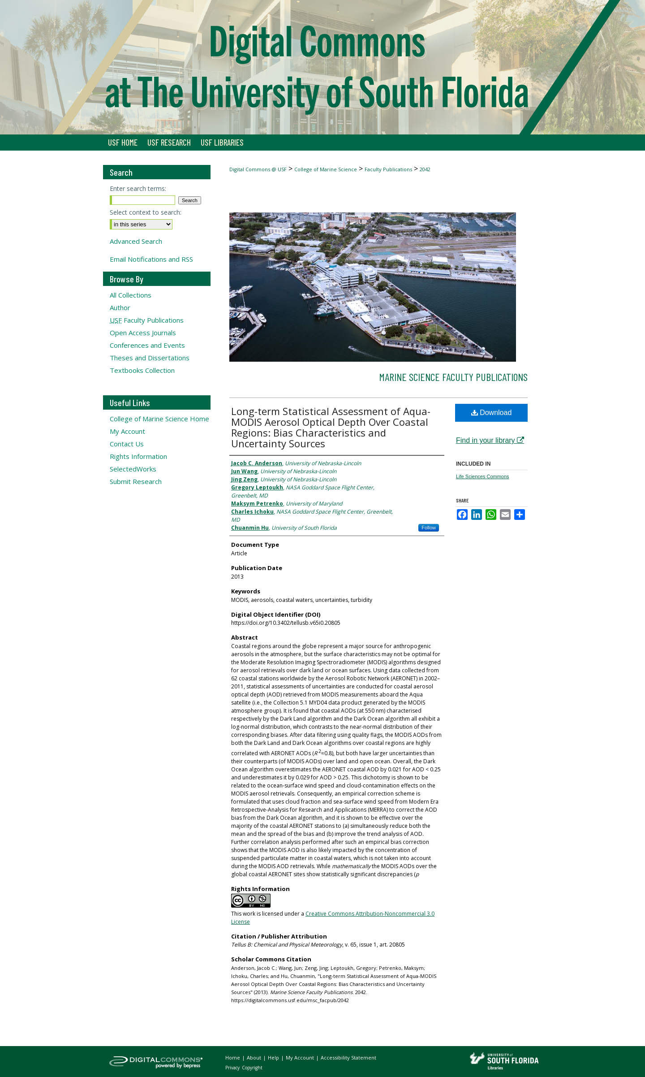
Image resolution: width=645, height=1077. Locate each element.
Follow (428, 527)
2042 (425, 169)
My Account (127, 431)
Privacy (233, 1067)
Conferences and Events (147, 345)
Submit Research (136, 481)
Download (491, 412)
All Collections (130, 294)
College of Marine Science (325, 169)
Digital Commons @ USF (258, 169)
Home (233, 1057)
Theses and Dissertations (149, 357)
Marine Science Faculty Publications (453, 376)
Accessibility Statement (348, 1057)
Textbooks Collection (142, 370)
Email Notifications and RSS (151, 259)
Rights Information (138, 456)
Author (120, 307)
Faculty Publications (388, 169)
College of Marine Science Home (159, 418)
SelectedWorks (133, 468)
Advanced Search (136, 241)
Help (274, 1057)
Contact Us (127, 443)
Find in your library (490, 440)
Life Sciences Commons (482, 476)
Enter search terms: (138, 188)
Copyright (252, 1067)
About (254, 1057)
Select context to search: (145, 212)
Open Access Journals (143, 332)
